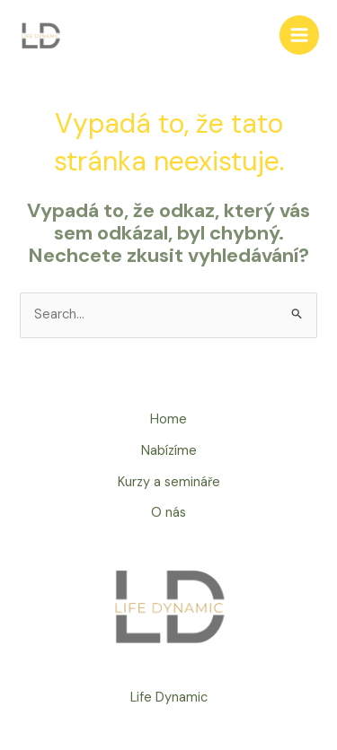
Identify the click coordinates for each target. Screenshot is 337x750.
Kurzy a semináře (169, 482)
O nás (168, 512)
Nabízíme (169, 450)
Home (168, 419)
